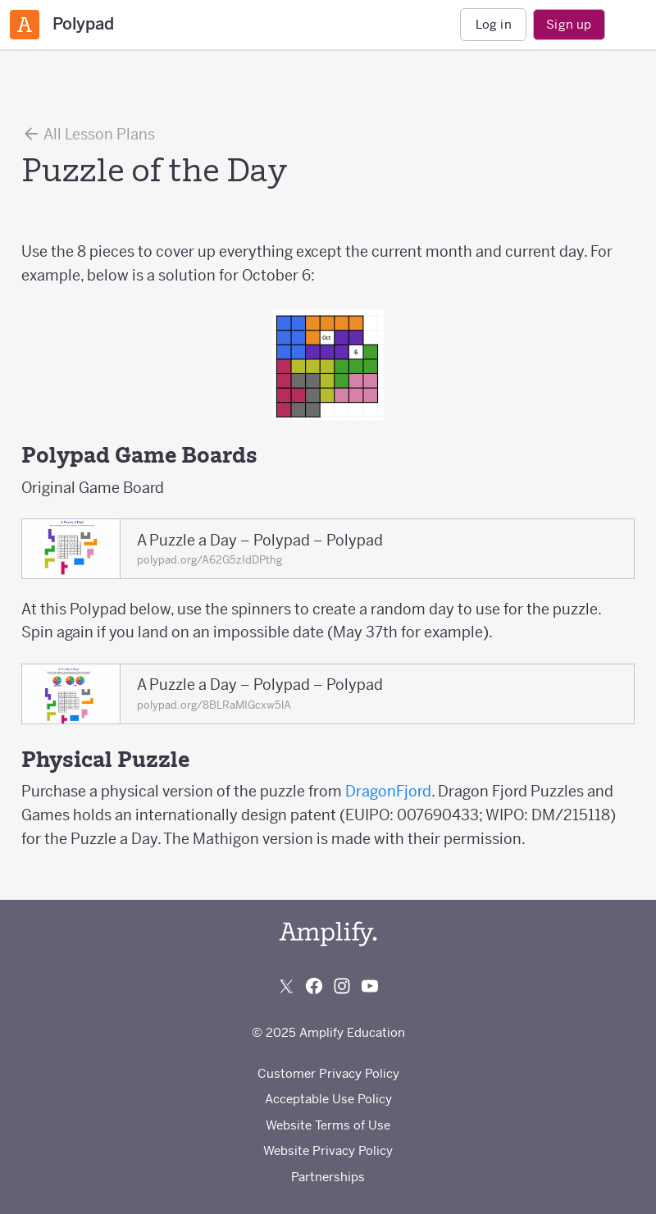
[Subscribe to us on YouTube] (370, 986)
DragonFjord (388, 791)
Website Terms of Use (328, 1125)
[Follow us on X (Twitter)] (286, 986)
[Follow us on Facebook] (314, 986)
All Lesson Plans (88, 134)
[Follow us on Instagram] (342, 986)
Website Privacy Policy (328, 1150)
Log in (494, 24)
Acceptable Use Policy (328, 1099)
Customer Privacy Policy (328, 1073)
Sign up (568, 24)
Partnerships (328, 1176)
